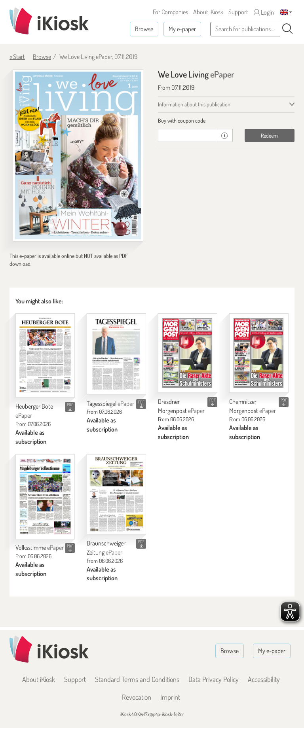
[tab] (226, 121)
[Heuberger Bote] (45, 355)
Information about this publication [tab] (194, 104)
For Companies (170, 12)
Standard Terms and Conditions (137, 679)
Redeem (269, 135)
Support (238, 12)
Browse (144, 29)
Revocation (136, 697)
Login (264, 12)
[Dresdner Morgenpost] (187, 353)
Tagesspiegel (110, 403)
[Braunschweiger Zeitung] (116, 494)
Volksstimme (39, 547)
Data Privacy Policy (213, 679)
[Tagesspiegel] (116, 353)
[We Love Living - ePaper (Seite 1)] (78, 155)
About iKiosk (208, 12)
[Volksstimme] (45, 496)
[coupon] (187, 135)
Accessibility (264, 679)
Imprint (170, 697)
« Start (17, 57)
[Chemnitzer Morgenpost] (259, 353)
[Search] (287, 29)
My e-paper (182, 29)
